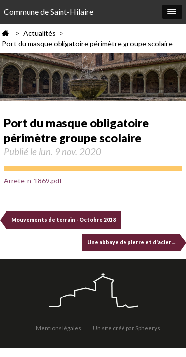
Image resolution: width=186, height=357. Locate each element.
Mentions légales (58, 327)
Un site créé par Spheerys (126, 327)
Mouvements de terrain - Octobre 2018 (63, 220)
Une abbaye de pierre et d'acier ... (131, 242)
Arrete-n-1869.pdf (33, 181)
